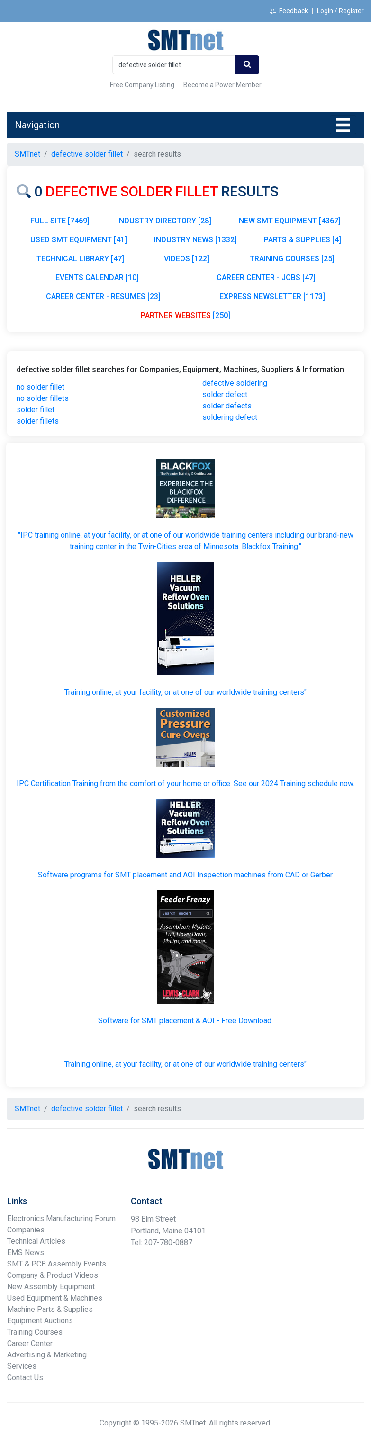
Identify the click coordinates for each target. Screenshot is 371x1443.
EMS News (25, 1252)
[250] (185, 315)
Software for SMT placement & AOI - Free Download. (185, 1020)
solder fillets (38, 420)
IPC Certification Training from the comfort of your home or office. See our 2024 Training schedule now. (185, 783)
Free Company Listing (142, 85)
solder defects (227, 405)
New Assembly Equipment (51, 1286)
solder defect (224, 394)
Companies (26, 1229)
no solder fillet (40, 386)
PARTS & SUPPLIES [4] (302, 239)
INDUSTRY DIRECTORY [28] (164, 220)
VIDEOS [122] (186, 258)
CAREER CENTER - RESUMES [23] (103, 296)
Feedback (289, 11)
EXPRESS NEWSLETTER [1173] (272, 296)
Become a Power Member (222, 85)
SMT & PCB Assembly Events (56, 1263)
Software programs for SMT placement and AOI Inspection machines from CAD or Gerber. (186, 874)
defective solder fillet (87, 154)
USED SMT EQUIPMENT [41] (78, 239)
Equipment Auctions (40, 1320)
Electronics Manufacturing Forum (61, 1218)
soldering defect (229, 417)
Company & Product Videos (52, 1275)
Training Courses (35, 1332)
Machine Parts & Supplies (50, 1309)
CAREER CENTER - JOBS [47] (266, 277)
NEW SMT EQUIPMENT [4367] (290, 220)
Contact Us (25, 1377)
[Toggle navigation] (343, 124)
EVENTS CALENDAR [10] (97, 277)
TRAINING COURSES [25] (292, 258)
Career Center (30, 1343)
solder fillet (35, 409)
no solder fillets (43, 398)
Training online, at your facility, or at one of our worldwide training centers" (185, 692)
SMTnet (27, 154)
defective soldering (234, 383)
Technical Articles (36, 1241)
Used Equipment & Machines (54, 1297)
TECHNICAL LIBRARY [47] (80, 258)
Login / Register (340, 11)
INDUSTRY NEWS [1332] (195, 239)
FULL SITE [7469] (60, 220)
